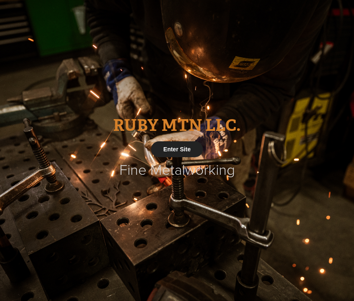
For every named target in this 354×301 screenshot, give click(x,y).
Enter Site (176, 149)
